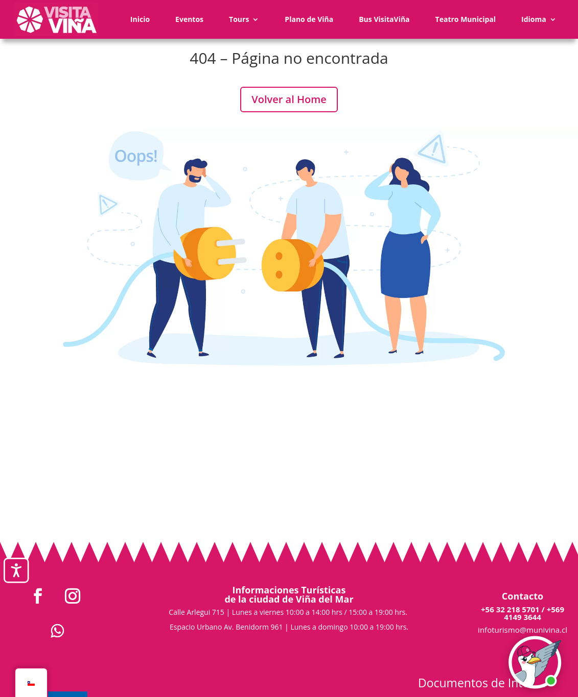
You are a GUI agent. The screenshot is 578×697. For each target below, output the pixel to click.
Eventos (189, 19)
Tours (239, 19)
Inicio (140, 19)
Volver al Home (289, 99)
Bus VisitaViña (384, 19)
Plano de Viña (309, 19)
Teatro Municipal (465, 19)
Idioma (533, 19)
